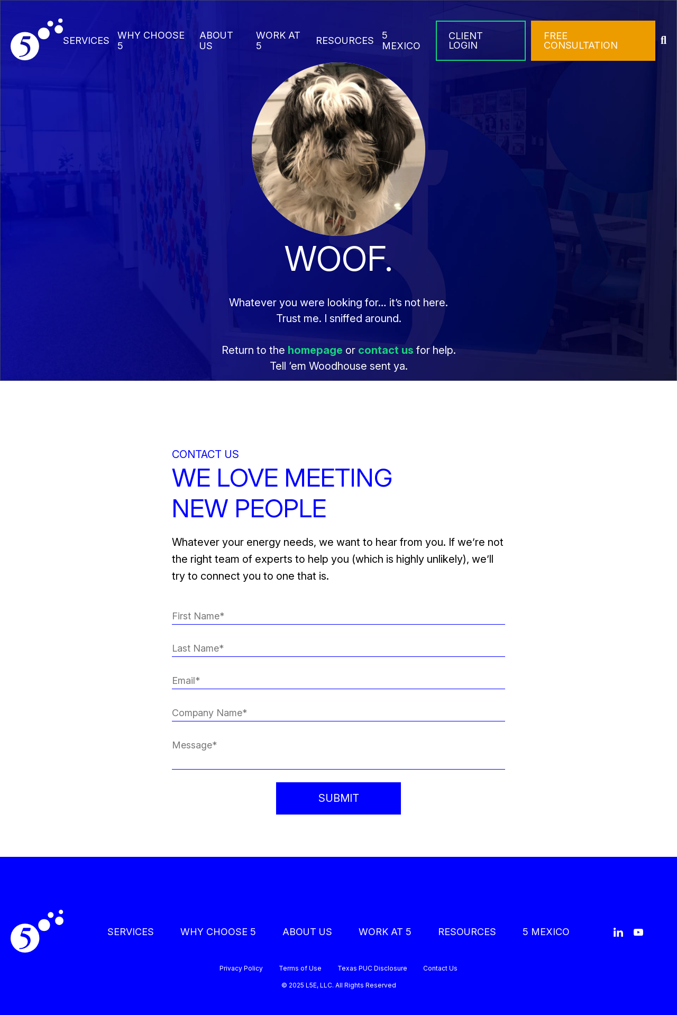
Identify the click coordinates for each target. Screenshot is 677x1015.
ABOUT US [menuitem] (216, 40)
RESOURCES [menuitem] (345, 40)
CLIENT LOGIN (466, 40)
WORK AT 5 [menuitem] (278, 40)
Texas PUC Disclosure (372, 968)
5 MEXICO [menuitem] (401, 40)
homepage (315, 350)
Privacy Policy (241, 968)
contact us (386, 350)
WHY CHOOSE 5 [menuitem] (151, 40)
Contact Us (440, 968)
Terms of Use (300, 968)
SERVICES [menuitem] (86, 40)
